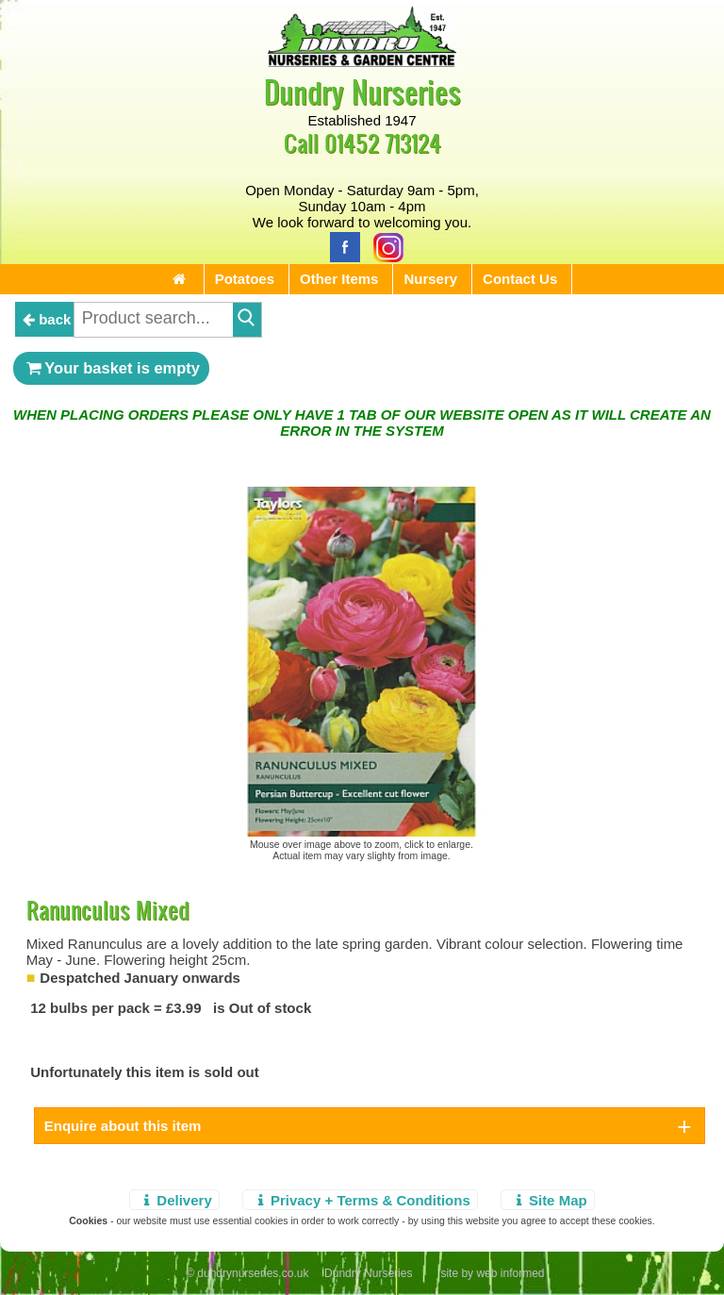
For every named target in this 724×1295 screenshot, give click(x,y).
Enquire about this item (123, 1126)
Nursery (430, 279)
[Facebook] (340, 246)
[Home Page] (362, 62)
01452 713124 (382, 142)
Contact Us (520, 279)
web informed (510, 1273)
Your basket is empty (111, 367)
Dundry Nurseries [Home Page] (362, 91)
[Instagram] (383, 246)
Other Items (339, 279)
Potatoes (244, 279)
